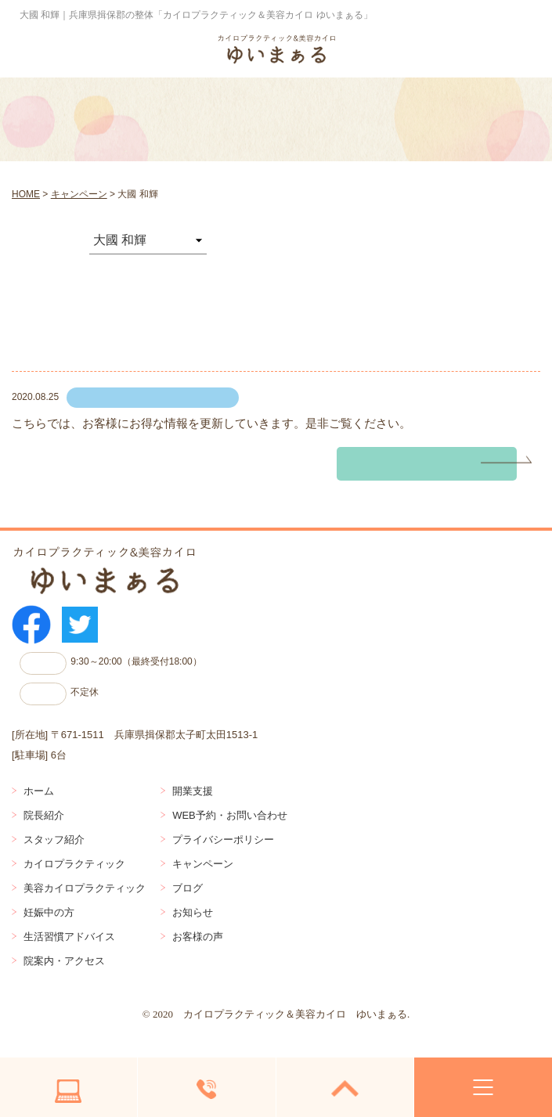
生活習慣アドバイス (69, 936)
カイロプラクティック (74, 864)
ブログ (187, 888)
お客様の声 (197, 936)
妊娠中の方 (48, 912)
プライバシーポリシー (223, 839)
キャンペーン (202, 864)
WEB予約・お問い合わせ (229, 815)
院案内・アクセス (64, 961)
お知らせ (192, 912)
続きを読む (385, 464)
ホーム (38, 791)
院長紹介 (43, 815)
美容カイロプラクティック (84, 888)
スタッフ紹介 (54, 839)
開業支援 (192, 791)
